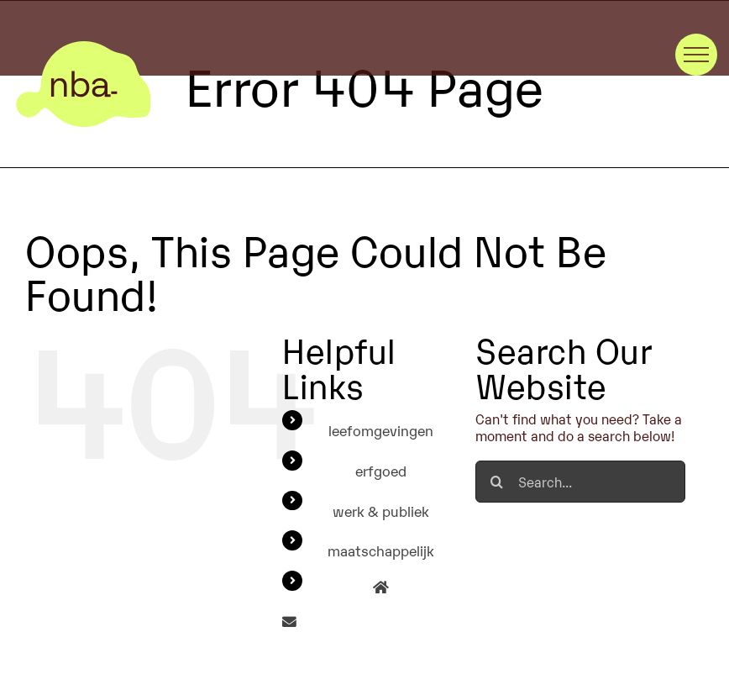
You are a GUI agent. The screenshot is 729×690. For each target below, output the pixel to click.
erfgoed (380, 470)
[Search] (496, 482)
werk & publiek (381, 510)
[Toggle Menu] (696, 54)
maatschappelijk (381, 550)
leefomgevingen (380, 430)
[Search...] (579, 482)
